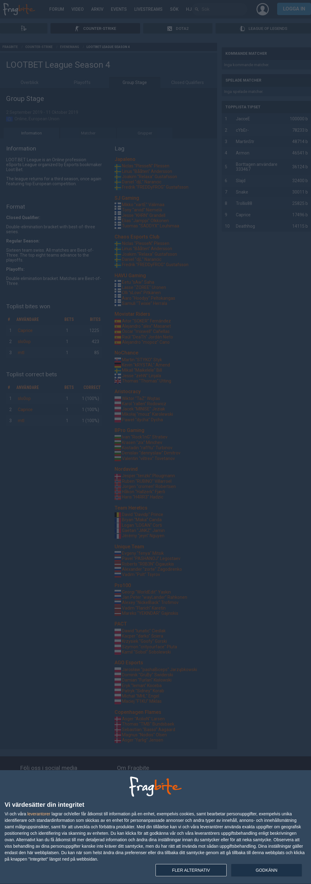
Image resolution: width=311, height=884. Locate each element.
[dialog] (155, 827)
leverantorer (38, 814)
